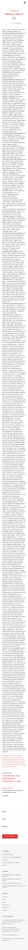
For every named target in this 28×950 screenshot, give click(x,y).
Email (4, 819)
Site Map (4, 910)
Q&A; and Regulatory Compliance (11, 862)
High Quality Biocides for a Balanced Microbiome (11, 875)
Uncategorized (14, 11)
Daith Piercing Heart (19, 763)
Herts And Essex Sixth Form (9, 755)
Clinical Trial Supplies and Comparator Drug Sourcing (13, 886)
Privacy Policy (5, 907)
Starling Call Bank (10, 761)
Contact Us (5, 897)
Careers (4, 902)
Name (4, 812)
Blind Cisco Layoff (20, 761)
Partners (4, 865)
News (3, 899)
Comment (5, 796)
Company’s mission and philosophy (11, 857)
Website (4, 826)
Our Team (5, 860)
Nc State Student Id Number (9, 764)
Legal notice (5, 905)
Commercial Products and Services (11, 883)
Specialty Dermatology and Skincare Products (11, 879)
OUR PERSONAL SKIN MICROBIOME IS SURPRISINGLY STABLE (11, 779)
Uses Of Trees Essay (7, 763)
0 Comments (17, 23)
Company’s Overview (7, 854)
